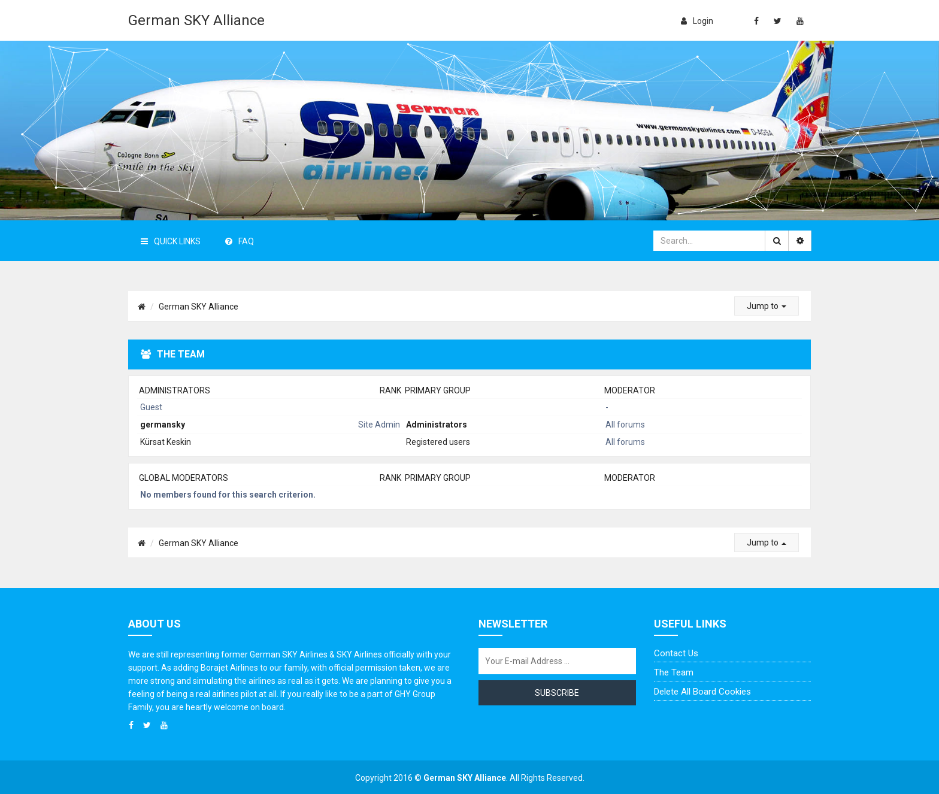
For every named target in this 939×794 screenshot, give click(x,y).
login (697, 21)
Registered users (438, 442)
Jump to (766, 306)
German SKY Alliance (196, 20)
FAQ (239, 241)
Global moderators (183, 478)
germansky (162, 424)
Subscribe (557, 693)
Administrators (174, 390)
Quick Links (171, 241)
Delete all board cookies (702, 691)
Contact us (676, 653)
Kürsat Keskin (165, 442)
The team (673, 672)
